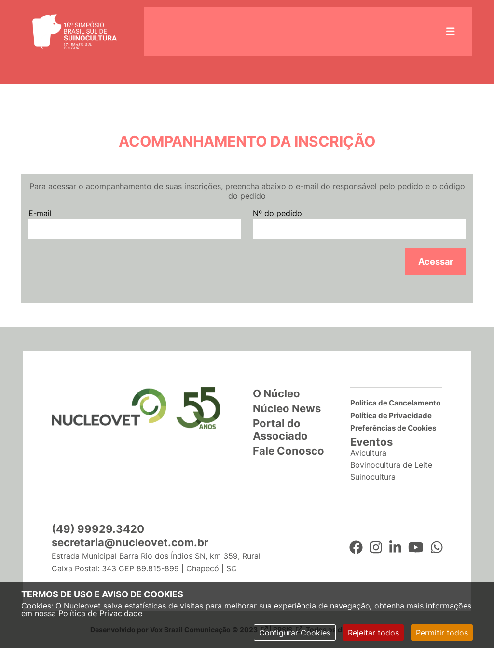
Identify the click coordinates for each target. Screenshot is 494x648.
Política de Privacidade (100, 613)
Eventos (371, 441)
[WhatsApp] (437, 548)
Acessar (435, 261)
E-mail (40, 213)
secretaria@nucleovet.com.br (130, 542)
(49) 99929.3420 (98, 529)
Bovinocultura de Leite (391, 465)
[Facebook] (356, 548)
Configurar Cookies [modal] (294, 632)
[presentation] (101, 267)
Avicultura (368, 453)
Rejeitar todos (373, 632)
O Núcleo (276, 393)
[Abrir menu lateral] (450, 31)
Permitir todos (442, 632)
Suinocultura (373, 477)
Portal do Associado (280, 429)
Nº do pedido (277, 213)
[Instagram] (376, 548)
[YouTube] (416, 548)
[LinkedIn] (395, 548)
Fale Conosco (288, 451)
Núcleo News (287, 408)
